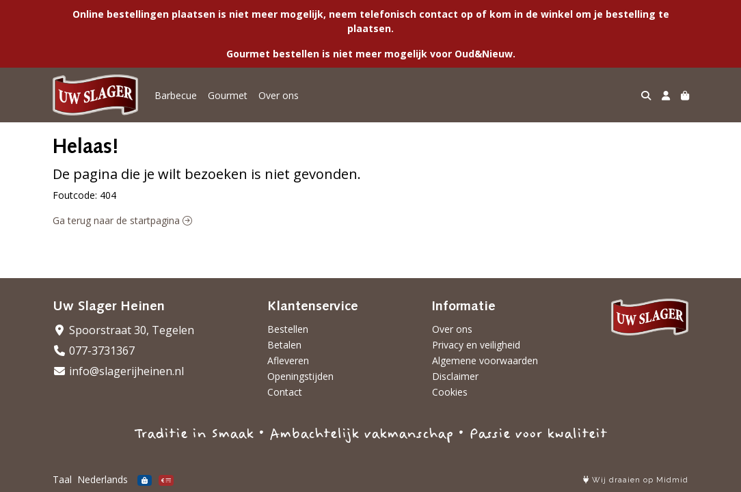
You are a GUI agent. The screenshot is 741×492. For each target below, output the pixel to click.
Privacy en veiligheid (476, 344)
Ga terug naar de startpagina (122, 220)
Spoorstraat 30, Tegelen (123, 330)
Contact (284, 391)
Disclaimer (455, 376)
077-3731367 (94, 350)
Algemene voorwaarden (485, 360)
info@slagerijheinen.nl (118, 371)
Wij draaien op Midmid (635, 480)
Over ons (278, 95)
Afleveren (288, 360)
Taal (62, 479)
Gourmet (227, 95)
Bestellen (287, 329)
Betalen (284, 344)
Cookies (450, 391)
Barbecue (175, 95)
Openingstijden (300, 376)
